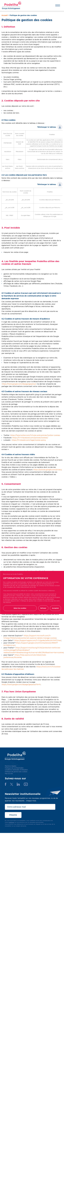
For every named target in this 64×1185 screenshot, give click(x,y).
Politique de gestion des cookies (16, 771)
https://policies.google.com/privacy (47, 470)
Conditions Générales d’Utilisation (16, 770)
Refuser (43, 608)
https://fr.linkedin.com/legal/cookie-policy (29, 440)
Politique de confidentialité (14, 768)
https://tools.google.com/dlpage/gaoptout (19, 384)
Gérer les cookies (20, 608)
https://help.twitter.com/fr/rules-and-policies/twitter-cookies (35, 435)
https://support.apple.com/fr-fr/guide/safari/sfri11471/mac (38, 640)
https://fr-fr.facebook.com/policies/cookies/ (30, 438)
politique (11, 822)
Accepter (55, 608)
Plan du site (9, 773)
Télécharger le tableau (49, 127)
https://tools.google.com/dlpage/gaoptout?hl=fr (21, 684)
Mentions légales (10, 766)
